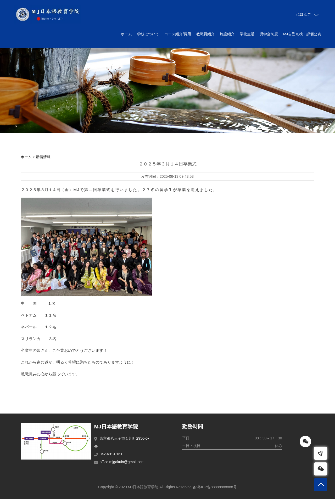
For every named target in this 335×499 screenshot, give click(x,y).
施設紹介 (227, 34)
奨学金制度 (269, 34)
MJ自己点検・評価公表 (302, 34)
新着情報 (43, 157)
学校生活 (247, 34)
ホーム (126, 34)
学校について (148, 34)
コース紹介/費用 (177, 34)
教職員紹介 (205, 34)
